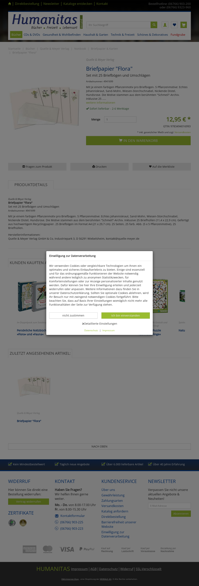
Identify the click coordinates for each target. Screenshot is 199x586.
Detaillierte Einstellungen (99, 323)
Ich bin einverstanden (125, 315)
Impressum (108, 330)
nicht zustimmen (75, 315)
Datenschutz (91, 330)
